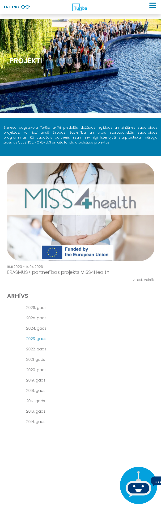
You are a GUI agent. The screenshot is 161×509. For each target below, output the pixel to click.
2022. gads (36, 349)
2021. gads (35, 359)
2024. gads (36, 328)
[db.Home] (79, 7)
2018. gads (35, 390)
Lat (7, 7)
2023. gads (36, 338)
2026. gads (36, 307)
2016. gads (35, 411)
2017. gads (35, 401)
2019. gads (35, 380)
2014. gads (35, 421)
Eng (15, 7)
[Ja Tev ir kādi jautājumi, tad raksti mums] (137, 485)
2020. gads (36, 370)
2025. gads (36, 318)
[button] (152, 5)
